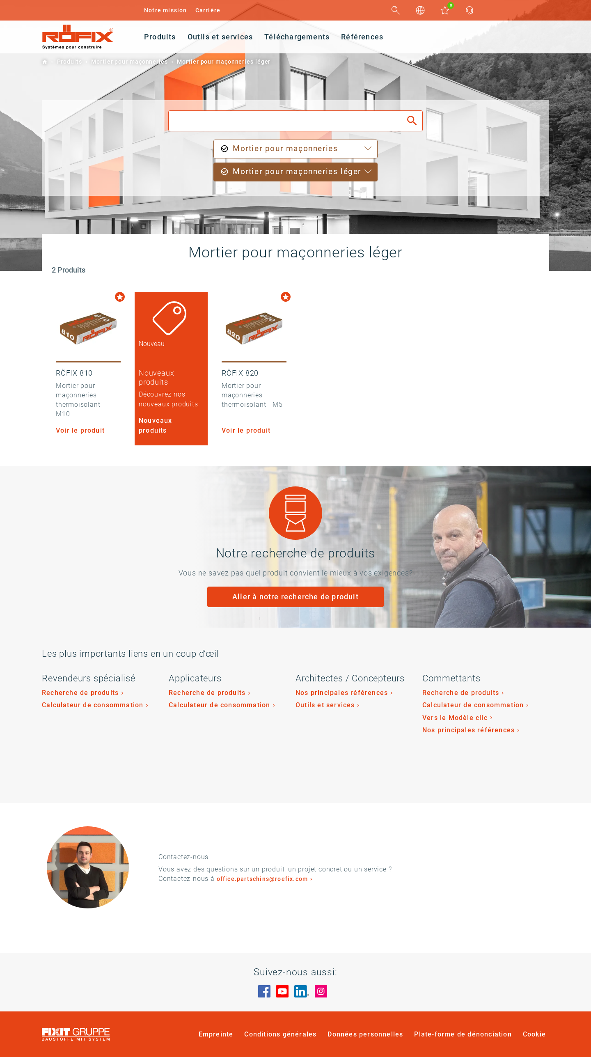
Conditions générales (280, 1034)
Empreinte (216, 1034)
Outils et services (325, 705)
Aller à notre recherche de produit (295, 596)
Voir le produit (80, 430)
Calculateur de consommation (92, 705)
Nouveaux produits (155, 425)
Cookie (534, 1034)
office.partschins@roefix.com (262, 879)
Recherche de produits (80, 693)
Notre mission (165, 10)
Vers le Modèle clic (455, 718)
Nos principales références (342, 693)
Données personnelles (365, 1034)
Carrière (208, 10)
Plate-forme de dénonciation (462, 1034)
